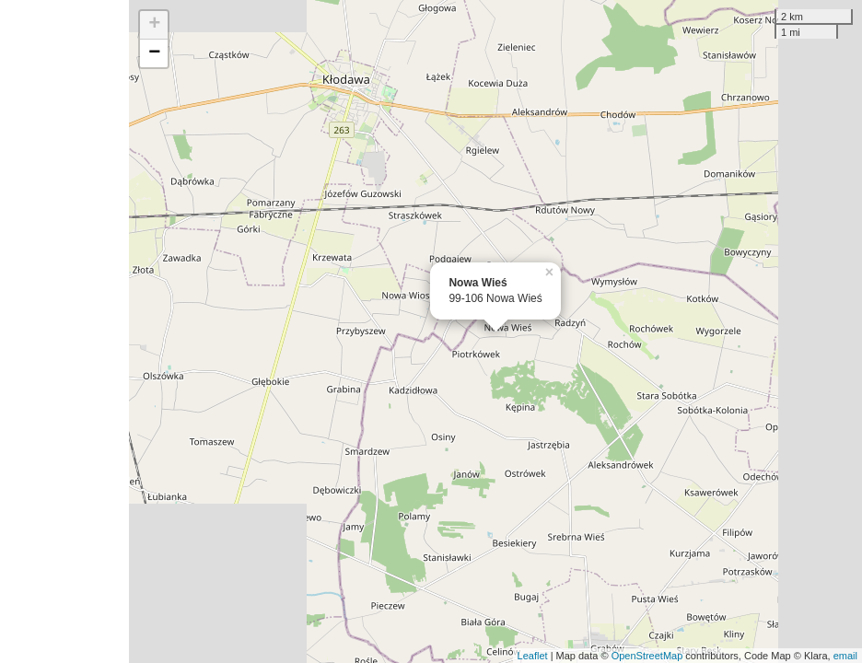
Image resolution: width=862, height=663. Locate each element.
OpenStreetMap (647, 655)
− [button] (154, 53)
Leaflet (533, 655)
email (845, 655)
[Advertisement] (64, 331)
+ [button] (154, 25)
